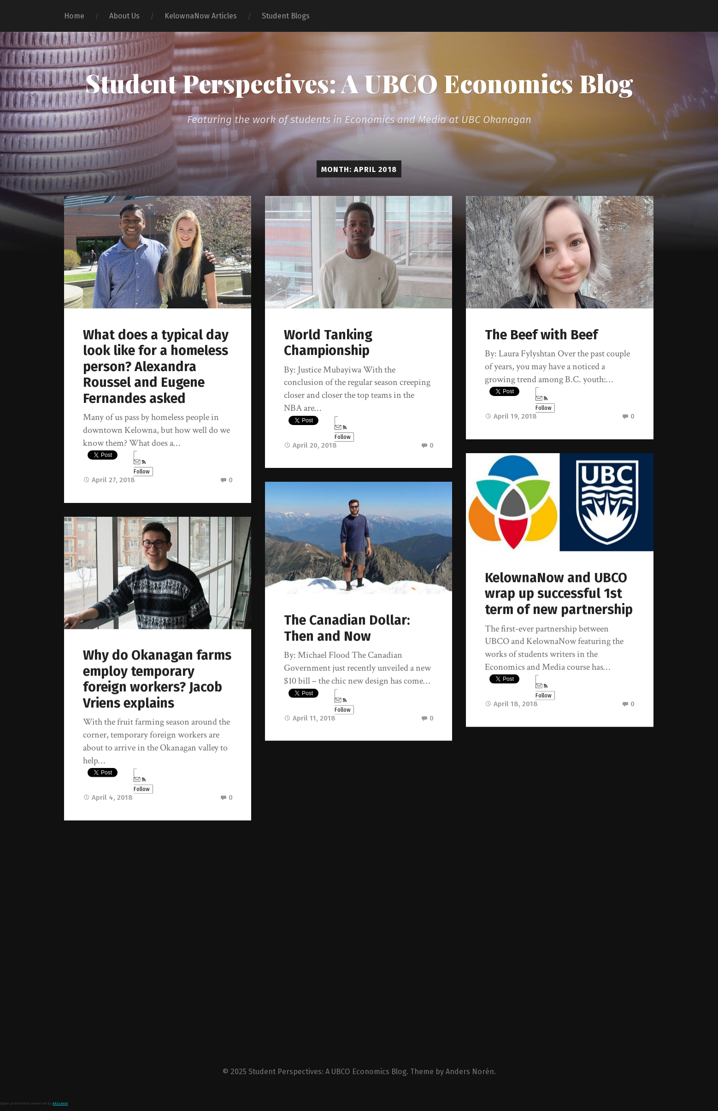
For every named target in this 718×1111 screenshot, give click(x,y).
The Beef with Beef (541, 335)
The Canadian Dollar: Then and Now (347, 628)
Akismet (60, 1104)
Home (74, 16)
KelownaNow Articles (201, 16)
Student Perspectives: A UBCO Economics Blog (359, 83)
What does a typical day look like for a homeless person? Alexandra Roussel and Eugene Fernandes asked (156, 367)
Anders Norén (470, 1073)
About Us (124, 16)
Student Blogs (286, 16)
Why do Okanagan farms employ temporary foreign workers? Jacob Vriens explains (157, 679)
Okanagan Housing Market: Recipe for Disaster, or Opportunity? (542, 903)
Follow (142, 467)
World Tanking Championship (328, 343)
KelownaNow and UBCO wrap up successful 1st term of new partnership (559, 594)
